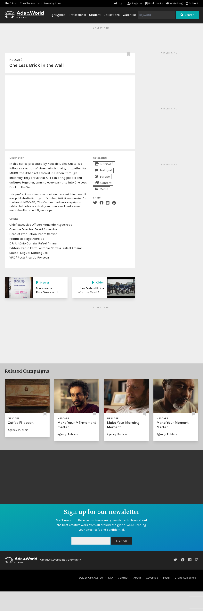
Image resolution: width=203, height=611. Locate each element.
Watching (174, 3)
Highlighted (57, 15)
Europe (102, 176)
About (137, 577)
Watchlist (129, 15)
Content (103, 183)
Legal (166, 577)
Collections (112, 15)
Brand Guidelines (185, 577)
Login (119, 3)
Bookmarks (154, 3)
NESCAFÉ (15, 60)
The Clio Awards (30, 3)
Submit (192, 3)
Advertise (152, 577)
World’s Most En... (91, 292)
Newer (42, 282)
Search (187, 15)
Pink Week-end (47, 292)
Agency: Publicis (18, 430)
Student (95, 15)
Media (101, 189)
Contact (123, 577)
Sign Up (121, 540)
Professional (77, 15)
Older (98, 282)
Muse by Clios (52, 3)
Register (134, 3)
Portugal (103, 170)
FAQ (110, 577)
